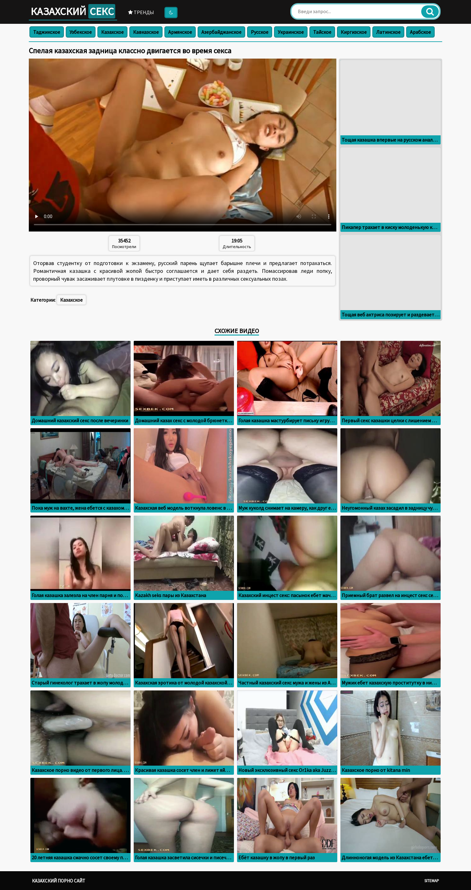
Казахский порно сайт (58, 881)
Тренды (141, 12)
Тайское (322, 32)
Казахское (112, 32)
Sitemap (431, 880)
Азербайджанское (221, 32)
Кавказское (146, 32)
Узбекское (81, 32)
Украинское (291, 32)
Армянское (180, 32)
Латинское (388, 32)
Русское (259, 32)
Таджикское (46, 32)
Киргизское (354, 32)
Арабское (420, 32)
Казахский (73, 11)
